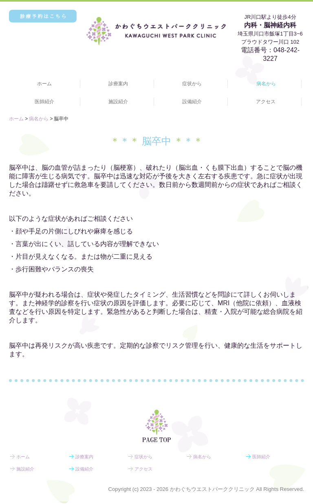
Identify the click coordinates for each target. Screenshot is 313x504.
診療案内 (118, 84)
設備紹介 (192, 101)
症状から (192, 84)
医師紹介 (44, 101)
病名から (266, 84)
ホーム (44, 84)
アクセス (266, 101)
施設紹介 (118, 101)
